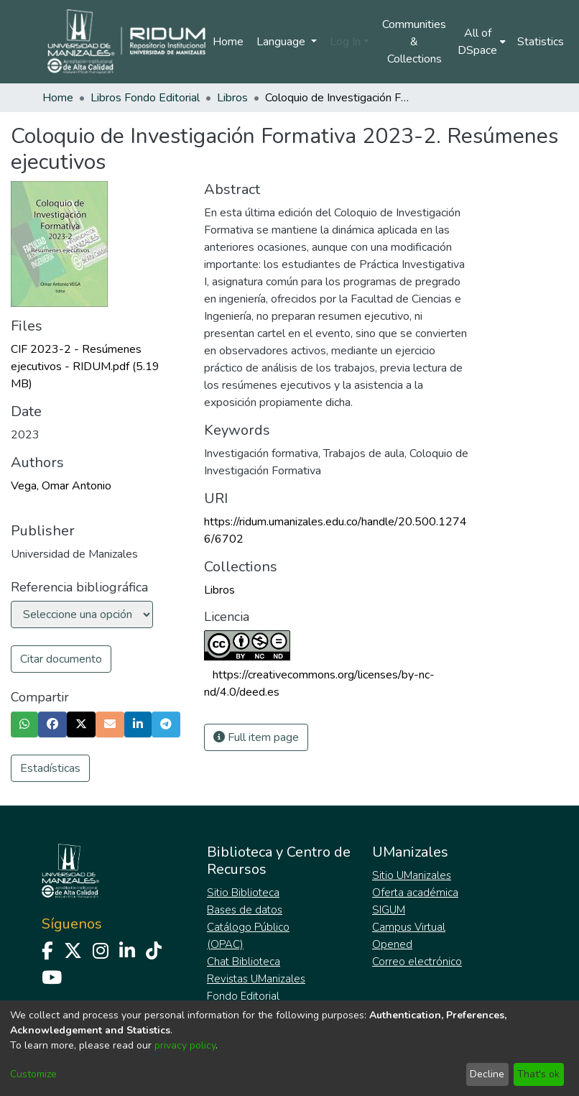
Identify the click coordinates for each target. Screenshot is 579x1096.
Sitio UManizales (411, 875)
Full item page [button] (256, 737)
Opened (392, 944)
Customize (33, 1074)
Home (228, 42)
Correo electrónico (417, 961)
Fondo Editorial (243, 996)
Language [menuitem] (282, 42)
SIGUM (388, 910)
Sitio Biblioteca (243, 892)
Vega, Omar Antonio (61, 486)
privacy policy (185, 1045)
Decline (487, 1074)
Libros (232, 98)
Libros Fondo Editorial (145, 98)
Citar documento (61, 659)
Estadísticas (50, 768)
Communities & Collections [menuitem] (414, 42)
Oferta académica (415, 892)
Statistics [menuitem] (540, 42)
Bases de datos (244, 910)
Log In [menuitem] (345, 42)
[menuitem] (482, 42)
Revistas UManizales (256, 979)
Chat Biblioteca (243, 961)
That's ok (538, 1074)
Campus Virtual (408, 927)
